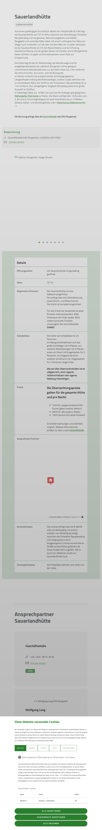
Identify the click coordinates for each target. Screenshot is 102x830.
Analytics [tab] (20, 748)
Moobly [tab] (32, 748)
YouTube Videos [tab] (69, 748)
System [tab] (43, 748)
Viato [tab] (55, 748)
